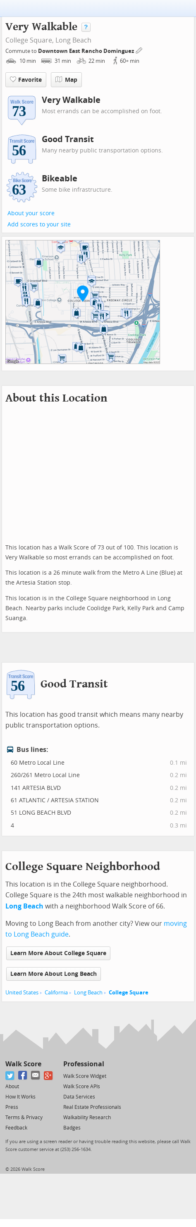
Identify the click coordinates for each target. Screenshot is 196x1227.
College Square (128, 992)
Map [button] (66, 79)
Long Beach (73, 40)
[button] (82, 293)
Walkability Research (87, 1117)
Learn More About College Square (58, 953)
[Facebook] (23, 1075)
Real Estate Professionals (92, 1107)
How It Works (20, 1097)
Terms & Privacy (24, 1117)
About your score (31, 213)
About (12, 1086)
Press (11, 1107)
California (56, 992)
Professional (83, 1064)
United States (21, 992)
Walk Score (23, 1064)
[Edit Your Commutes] (139, 50)
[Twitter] (10, 1075)
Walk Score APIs (81, 1086)
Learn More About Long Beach (53, 973)
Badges (72, 1128)
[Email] (36, 1075)
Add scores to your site (39, 224)
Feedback (16, 1128)
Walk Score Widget (84, 1076)
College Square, (29, 40)
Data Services (79, 1097)
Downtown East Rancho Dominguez (86, 51)
